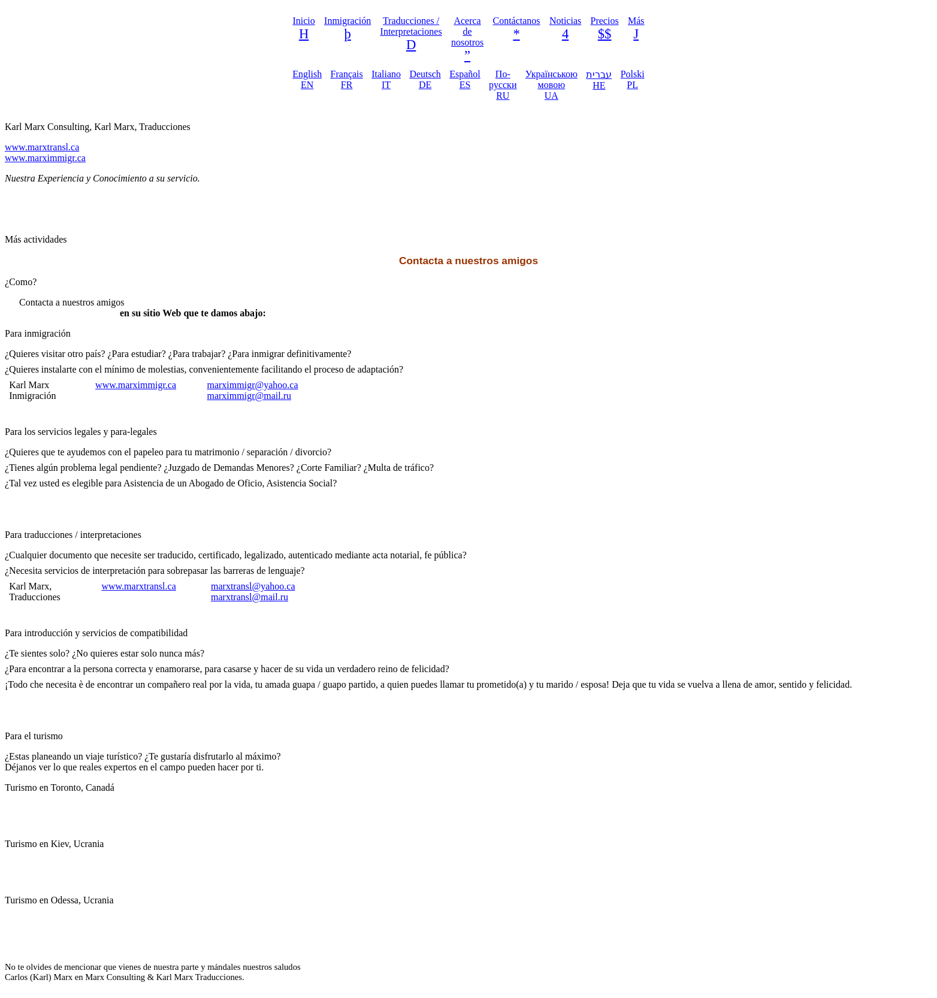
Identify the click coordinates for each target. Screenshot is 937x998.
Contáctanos (516, 21)
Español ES (464, 79)
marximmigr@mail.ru (249, 396)
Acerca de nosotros (467, 31)
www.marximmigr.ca (45, 158)
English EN (307, 79)
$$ (605, 33)
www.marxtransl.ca (42, 147)
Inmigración (347, 21)
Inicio (303, 21)
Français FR (347, 79)
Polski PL (633, 79)
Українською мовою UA (551, 85)
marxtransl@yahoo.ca (253, 586)
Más (636, 21)
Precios (605, 21)
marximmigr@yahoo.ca (252, 385)
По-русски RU (502, 85)
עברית (599, 79)
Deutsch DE (424, 79)
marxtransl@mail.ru (249, 597)
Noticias (565, 21)
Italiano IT (386, 79)
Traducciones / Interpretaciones (411, 26)
